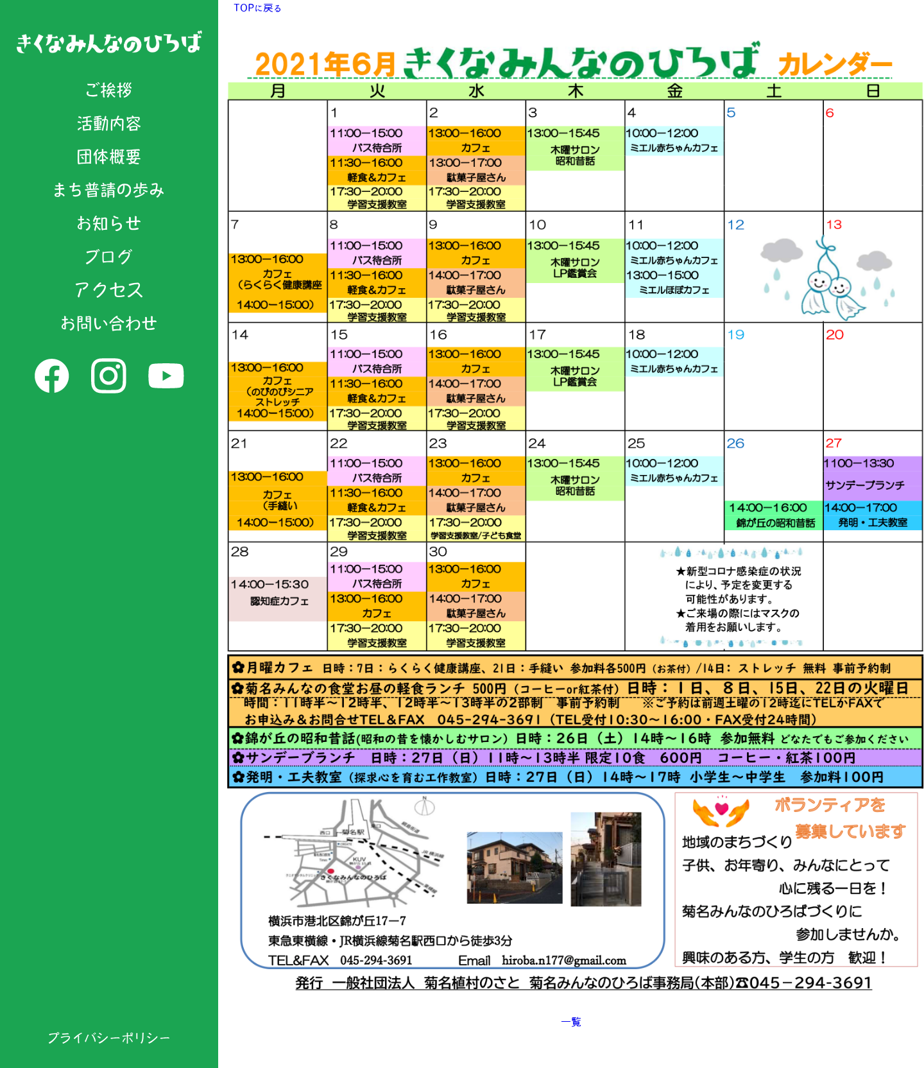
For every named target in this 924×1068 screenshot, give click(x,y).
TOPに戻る (258, 8)
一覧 (571, 1022)
